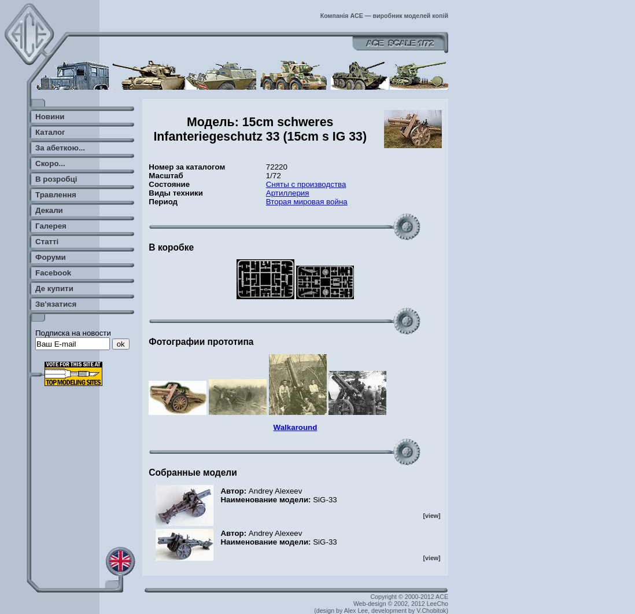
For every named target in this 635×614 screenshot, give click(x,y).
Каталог (50, 132)
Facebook (53, 273)
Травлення (55, 194)
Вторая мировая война (307, 201)
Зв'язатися (55, 304)
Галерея (51, 226)
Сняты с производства (306, 184)
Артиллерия (287, 193)
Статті (46, 241)
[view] (431, 515)
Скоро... (50, 163)
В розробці (56, 179)
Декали (49, 210)
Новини (49, 116)
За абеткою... (60, 148)
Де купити (54, 288)
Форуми (50, 257)
